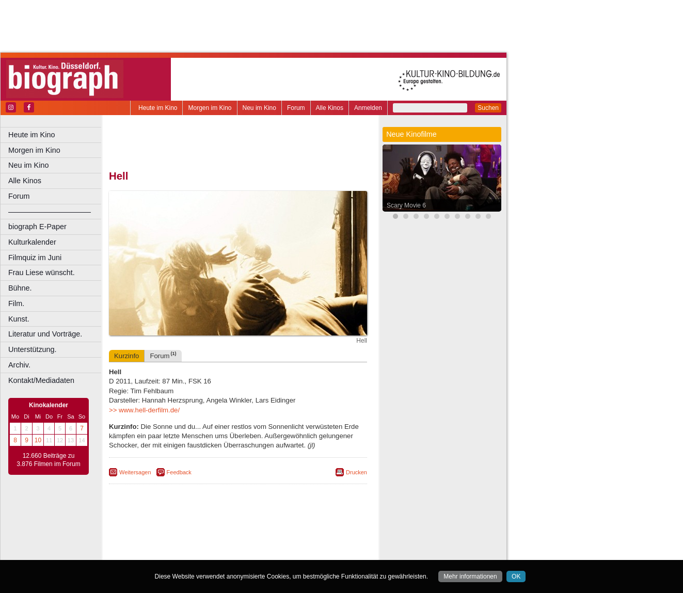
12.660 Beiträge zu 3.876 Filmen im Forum (48, 460)
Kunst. (18, 319)
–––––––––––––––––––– (49, 211)
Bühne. (20, 288)
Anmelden (368, 107)
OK (516, 576)
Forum (296, 107)
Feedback (179, 472)
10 (38, 440)
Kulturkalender (32, 242)
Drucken (356, 472)
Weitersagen (135, 472)
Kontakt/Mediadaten (41, 380)
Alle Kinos (329, 107)
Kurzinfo (126, 356)
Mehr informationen (470, 576)
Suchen (488, 107)
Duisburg (314, 552)
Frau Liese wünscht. (41, 272)
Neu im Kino (259, 107)
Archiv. (19, 365)
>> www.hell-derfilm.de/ (144, 410)
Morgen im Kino (209, 107)
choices (183, 543)
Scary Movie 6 (406, 205)
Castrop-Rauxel (213, 552)
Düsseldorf (283, 552)
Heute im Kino (157, 107)
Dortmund (251, 552)
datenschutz (280, 534)
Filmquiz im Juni (34, 257)
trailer (238, 543)
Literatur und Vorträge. (45, 334)
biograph (155, 543)
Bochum (159, 552)
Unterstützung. (32, 349)
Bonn (181, 552)
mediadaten (318, 534)
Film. (16, 303)
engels (207, 543)
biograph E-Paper (37, 226)
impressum (243, 534)
